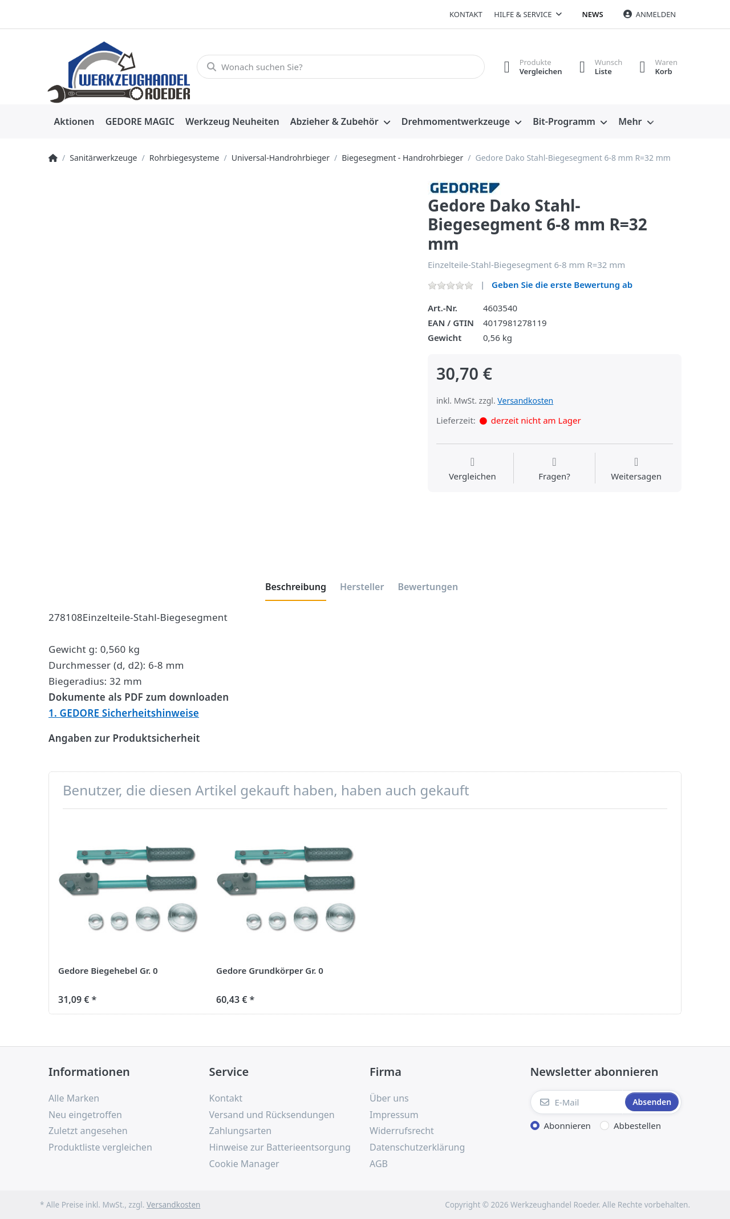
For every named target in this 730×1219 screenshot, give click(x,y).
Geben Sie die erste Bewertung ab (562, 284)
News (592, 14)
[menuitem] (74, 122)
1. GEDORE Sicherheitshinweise (123, 713)
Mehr (630, 121)
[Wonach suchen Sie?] (341, 67)
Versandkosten (525, 400)
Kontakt (465, 14)
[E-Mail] (576, 1102)
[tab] (295, 586)
